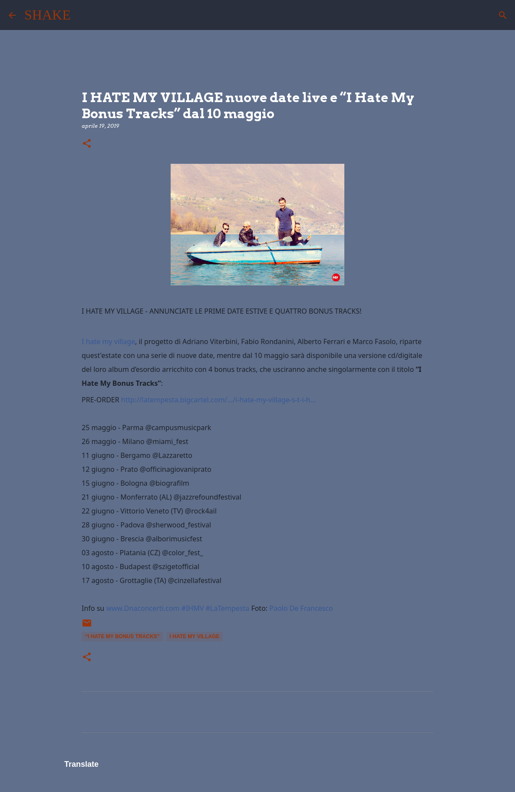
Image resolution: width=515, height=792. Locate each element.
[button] (87, 144)
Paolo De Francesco (301, 608)
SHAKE (47, 15)
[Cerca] (83, 15)
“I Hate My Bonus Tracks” (122, 636)
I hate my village (108, 341)
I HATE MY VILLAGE (195, 636)
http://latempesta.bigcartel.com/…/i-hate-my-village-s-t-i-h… (218, 399)
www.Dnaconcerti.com (142, 608)
